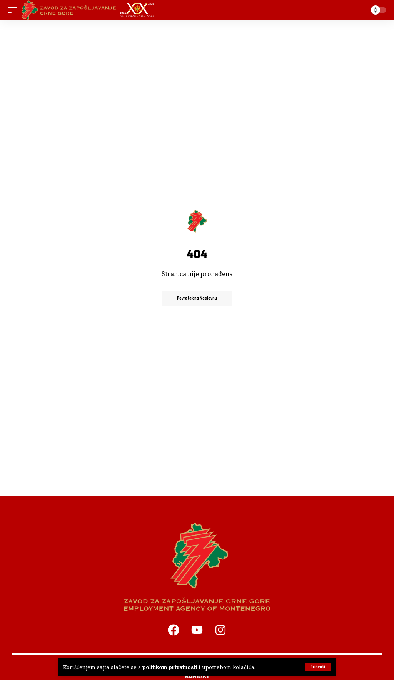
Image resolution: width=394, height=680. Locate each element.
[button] (318, 667)
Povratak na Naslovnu (197, 298)
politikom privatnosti (169, 667)
